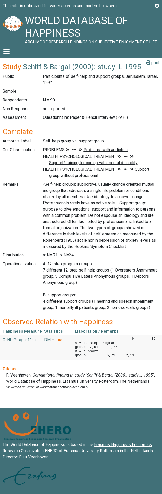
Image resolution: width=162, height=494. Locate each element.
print (152, 62)
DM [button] (48, 339)
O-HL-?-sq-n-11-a (19, 339)
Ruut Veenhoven (33, 457)
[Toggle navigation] (6, 51)
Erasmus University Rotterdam (91, 450)
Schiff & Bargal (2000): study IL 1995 (82, 66)
